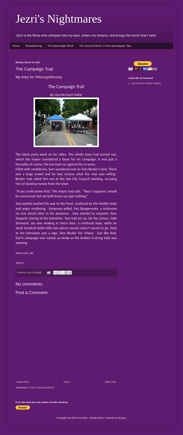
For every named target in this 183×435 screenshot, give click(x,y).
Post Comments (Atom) (42, 387)
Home (16, 45)
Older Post (110, 382)
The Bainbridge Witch (61, 45)
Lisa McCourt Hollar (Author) (146, 83)
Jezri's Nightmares (59, 18)
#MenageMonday (48, 77)
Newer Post (23, 382)
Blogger (122, 418)
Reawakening (33, 45)
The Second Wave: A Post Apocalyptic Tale (105, 45)
